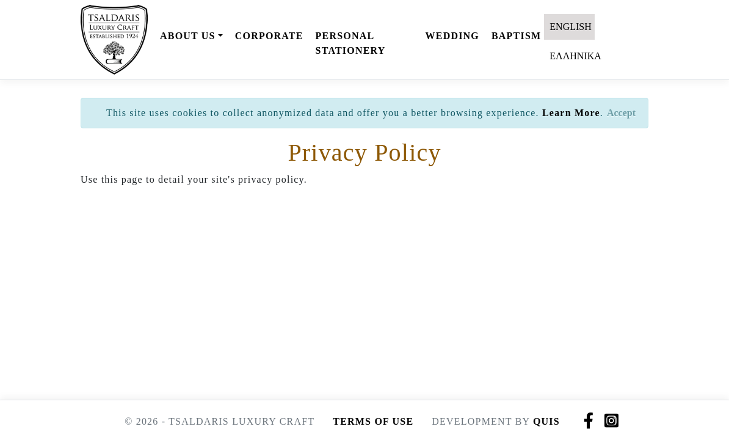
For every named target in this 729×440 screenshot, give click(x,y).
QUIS (546, 421)
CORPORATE (269, 36)
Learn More (571, 113)
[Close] (621, 113)
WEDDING (452, 36)
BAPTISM (516, 36)
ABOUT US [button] (188, 36)
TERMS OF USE (373, 421)
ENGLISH (569, 26)
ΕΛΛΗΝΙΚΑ (574, 56)
